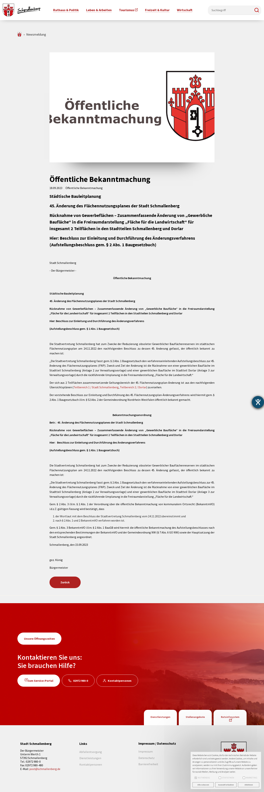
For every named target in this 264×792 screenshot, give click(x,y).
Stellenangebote (195, 717)
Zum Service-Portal (40, 680)
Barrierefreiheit (148, 764)
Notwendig (202, 777)
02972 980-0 (80, 680)
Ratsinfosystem (230, 717)
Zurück (65, 582)
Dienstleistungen (160, 717)
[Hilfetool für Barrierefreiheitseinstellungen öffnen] (258, 402)
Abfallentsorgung (90, 752)
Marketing (250, 777)
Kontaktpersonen (119, 680)
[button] (256, 10)
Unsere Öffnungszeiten (39, 638)
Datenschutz (146, 758)
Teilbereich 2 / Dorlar (133, 387)
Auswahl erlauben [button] (226, 785)
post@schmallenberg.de (44, 769)
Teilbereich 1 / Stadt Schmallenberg (96, 387)
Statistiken (226, 777)
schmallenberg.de (19, 34)
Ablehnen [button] (249, 785)
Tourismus (126, 10)
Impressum (145, 751)
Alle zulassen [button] (203, 785)
